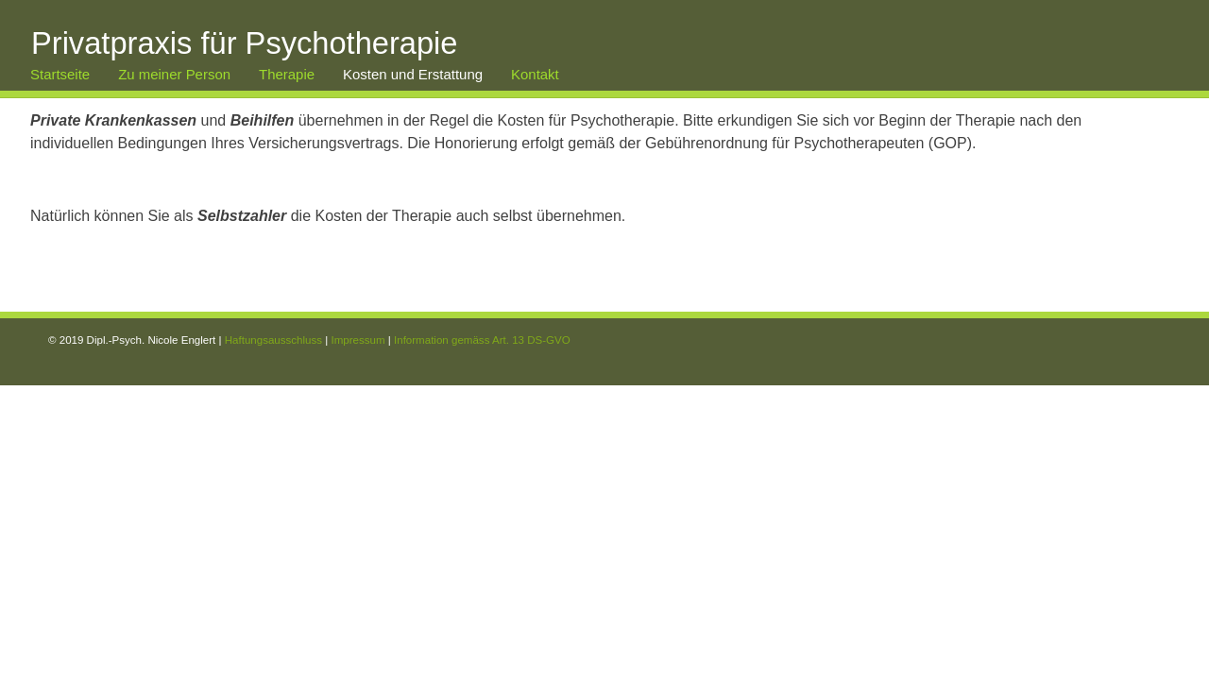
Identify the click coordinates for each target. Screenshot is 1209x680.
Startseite (60, 74)
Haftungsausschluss (273, 340)
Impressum (357, 340)
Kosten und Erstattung (413, 74)
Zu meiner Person (174, 74)
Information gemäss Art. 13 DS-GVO (482, 340)
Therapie (287, 74)
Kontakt (535, 74)
